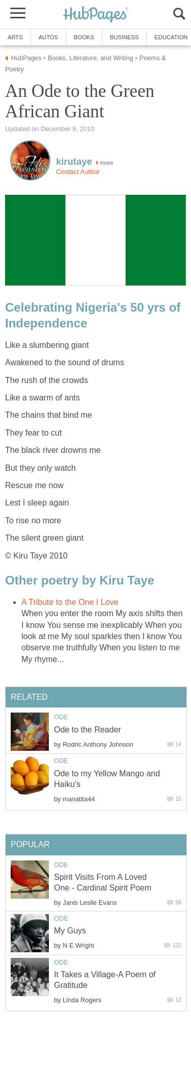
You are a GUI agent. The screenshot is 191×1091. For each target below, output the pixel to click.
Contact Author (78, 171)
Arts (15, 37)
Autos (48, 37)
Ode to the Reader (87, 729)
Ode (61, 717)
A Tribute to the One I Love (69, 602)
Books (84, 37)
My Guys (70, 930)
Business (124, 37)
